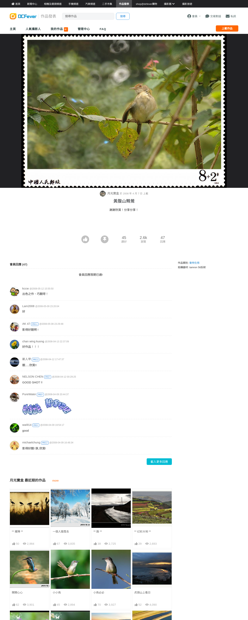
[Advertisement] (124, 225)
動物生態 (194, 262)
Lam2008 (28, 306)
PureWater (29, 394)
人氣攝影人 (33, 29)
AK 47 (26, 323)
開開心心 (17, 592)
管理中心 (84, 29)
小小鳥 (57, 592)
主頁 (13, 29)
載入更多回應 (159, 461)
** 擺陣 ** (17, 531)
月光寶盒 (110, 193)
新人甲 (26, 359)
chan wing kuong (33, 341)
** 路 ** (97, 531)
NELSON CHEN (32, 376)
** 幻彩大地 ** (142, 531)
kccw (25, 288)
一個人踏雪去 (61, 531)
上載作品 (227, 28)
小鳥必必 (98, 592)
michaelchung (31, 442)
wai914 (27, 424)
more (55, 480)
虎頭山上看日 (142, 592)
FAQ (103, 29)
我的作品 (59, 29)
